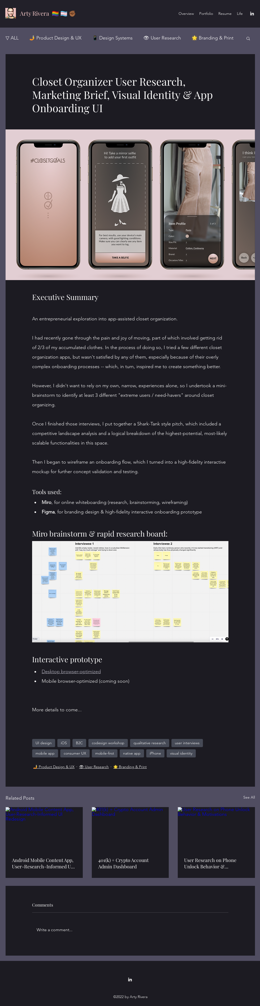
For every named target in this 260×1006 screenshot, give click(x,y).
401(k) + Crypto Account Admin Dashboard (123, 863)
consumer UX (75, 753)
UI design (44, 743)
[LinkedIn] (252, 13)
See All (249, 797)
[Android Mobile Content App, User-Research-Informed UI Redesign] (44, 828)
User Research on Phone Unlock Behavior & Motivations (210, 863)
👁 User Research (162, 38)
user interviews (187, 743)
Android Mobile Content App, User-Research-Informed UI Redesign (42, 863)
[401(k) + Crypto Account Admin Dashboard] (130, 829)
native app (132, 753)
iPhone (155, 753)
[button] (248, 38)
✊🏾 (72, 13)
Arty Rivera (34, 13)
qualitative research (149, 743)
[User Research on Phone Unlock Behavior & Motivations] (216, 828)
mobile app (45, 753)
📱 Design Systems (112, 38)
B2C (79, 743)
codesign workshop (108, 743)
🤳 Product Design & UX (55, 38)
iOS (64, 743)
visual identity (181, 753)
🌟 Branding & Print (212, 38)
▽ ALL (12, 38)
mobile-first (104, 753)
